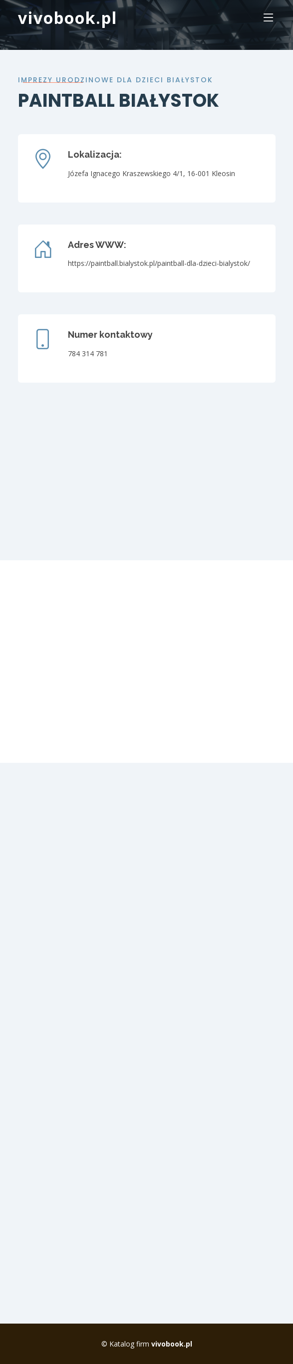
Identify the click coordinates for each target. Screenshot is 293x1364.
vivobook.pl (67, 17)
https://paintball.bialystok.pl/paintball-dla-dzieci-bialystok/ (159, 263)
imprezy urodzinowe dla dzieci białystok (115, 80)
